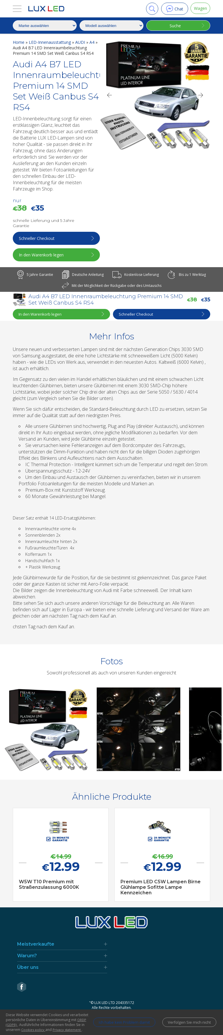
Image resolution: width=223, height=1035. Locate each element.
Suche (174, 25)
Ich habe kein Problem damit (118, 1020)
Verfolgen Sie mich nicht (188, 1020)
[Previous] (109, 95)
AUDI (80, 42)
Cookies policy (33, 1029)
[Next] (201, 95)
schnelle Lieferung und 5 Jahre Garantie (43, 223)
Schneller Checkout (37, 238)
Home (19, 42)
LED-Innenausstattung (50, 42)
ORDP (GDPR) (53, 1019)
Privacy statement (68, 1029)
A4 (92, 42)
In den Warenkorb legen (41, 255)
